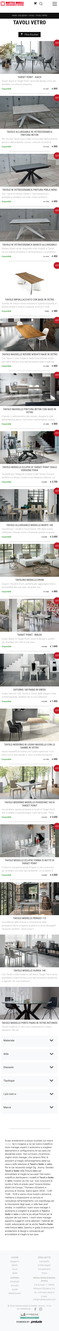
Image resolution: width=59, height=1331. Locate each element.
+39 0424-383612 (46, 1292)
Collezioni (22, 16)
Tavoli (32, 16)
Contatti (15, 1285)
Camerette (44, 1261)
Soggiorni (14, 1261)
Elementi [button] (9, 1067)
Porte (44, 1273)
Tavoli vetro (41, 16)
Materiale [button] (9, 1040)
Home (14, 16)
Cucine (15, 1257)
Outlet (8, 1144)
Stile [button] (6, 1053)
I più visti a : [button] (10, 1093)
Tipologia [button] (9, 1080)
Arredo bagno (44, 1265)
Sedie (14, 1273)
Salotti (15, 1265)
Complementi (44, 1269)
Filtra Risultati (29, 34)
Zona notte (44, 1257)
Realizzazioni (15, 1293)
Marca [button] (7, 1107)
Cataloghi (14, 1281)
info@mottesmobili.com (44, 1299)
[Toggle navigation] (54, 3)
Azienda (14, 1278)
